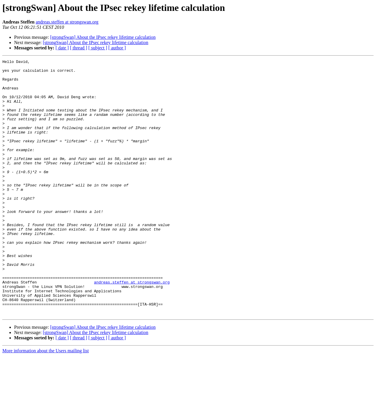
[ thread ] (78, 47)
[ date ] (62, 47)
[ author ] (117, 47)
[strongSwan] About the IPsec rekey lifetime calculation (103, 37)
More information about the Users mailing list (45, 401)
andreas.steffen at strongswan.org (67, 21)
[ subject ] (97, 47)
